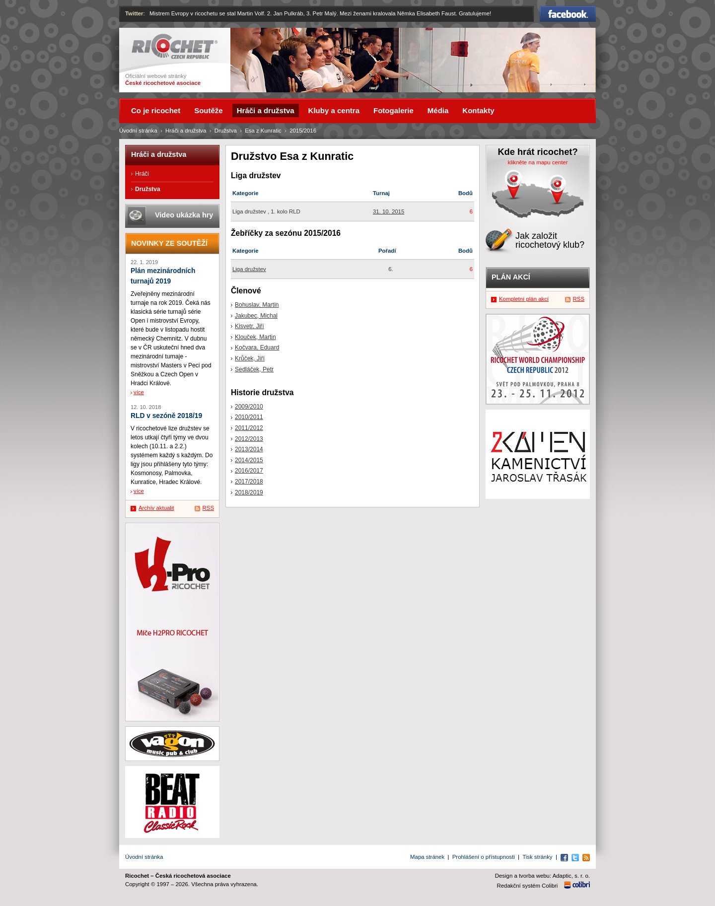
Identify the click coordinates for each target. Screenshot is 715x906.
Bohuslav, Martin (257, 304)
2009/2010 (249, 406)
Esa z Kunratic (263, 131)
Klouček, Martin (255, 337)
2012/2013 (249, 438)
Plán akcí (511, 277)
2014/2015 (249, 460)
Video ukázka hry (184, 215)
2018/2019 (249, 492)
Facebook (568, 14)
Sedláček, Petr (254, 369)
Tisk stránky (537, 857)
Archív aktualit (156, 508)
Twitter (134, 13)
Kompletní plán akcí (524, 299)
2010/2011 (249, 417)
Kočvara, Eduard (257, 347)
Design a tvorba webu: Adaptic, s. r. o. (542, 876)
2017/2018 (249, 481)
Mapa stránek (427, 857)
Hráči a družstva (185, 131)
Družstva (225, 131)
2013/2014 (249, 449)
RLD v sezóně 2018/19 (166, 415)
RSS (208, 508)
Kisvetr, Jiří (249, 326)
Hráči (142, 173)
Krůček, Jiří (250, 358)
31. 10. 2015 (388, 211)
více (139, 392)
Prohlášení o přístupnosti (483, 857)
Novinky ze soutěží (169, 243)
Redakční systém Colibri (527, 886)
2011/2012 (249, 427)
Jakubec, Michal (256, 315)
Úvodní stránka (138, 131)
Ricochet (174, 46)
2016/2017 (249, 470)
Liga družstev (249, 269)
